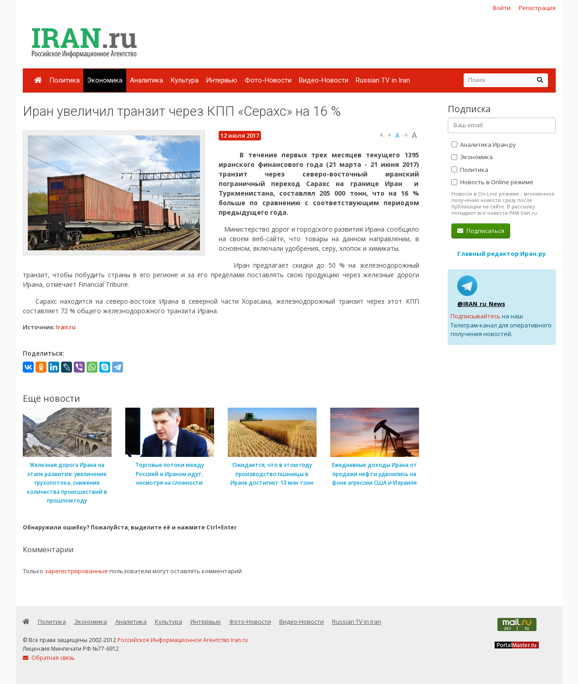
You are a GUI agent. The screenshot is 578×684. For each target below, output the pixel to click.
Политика (64, 80)
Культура (184, 80)
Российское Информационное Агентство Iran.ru (183, 640)
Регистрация (537, 8)
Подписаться (480, 231)
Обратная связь (49, 658)
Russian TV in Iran (383, 80)
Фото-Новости (268, 80)
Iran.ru (66, 327)
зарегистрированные (76, 571)
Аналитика (146, 80)
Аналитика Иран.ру (483, 144)
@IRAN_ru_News (481, 304)
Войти (502, 8)
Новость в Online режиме (492, 182)
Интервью (221, 80)
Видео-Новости (323, 80)
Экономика (105, 80)
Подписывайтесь (475, 316)
